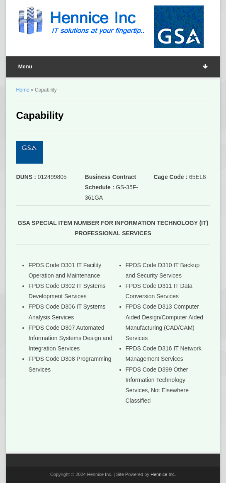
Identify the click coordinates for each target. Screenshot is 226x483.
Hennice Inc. (163, 474)
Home (22, 90)
